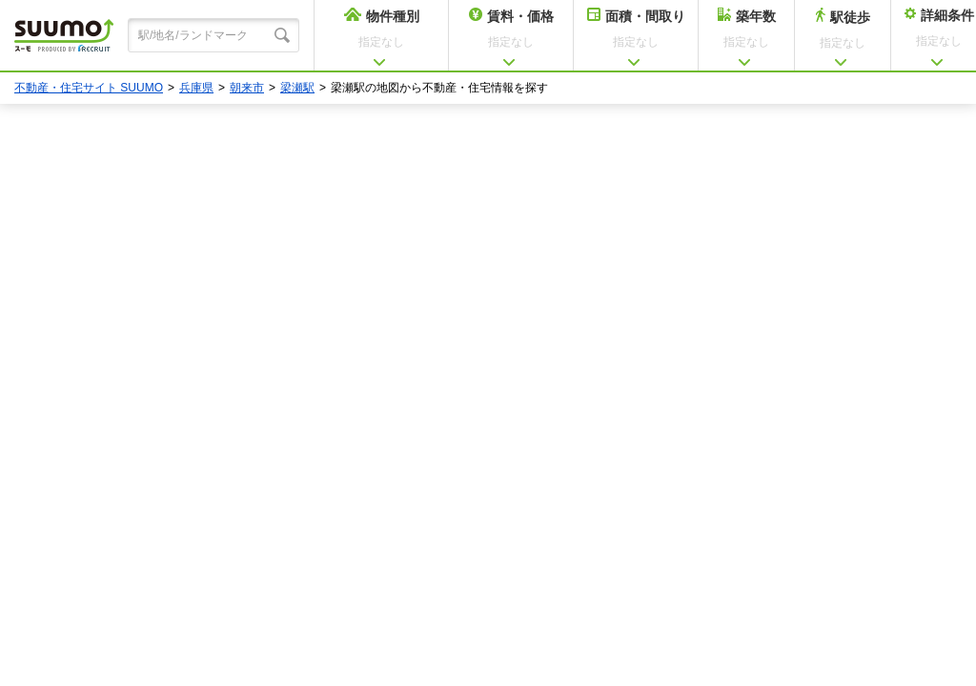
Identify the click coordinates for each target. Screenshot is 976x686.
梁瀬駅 (297, 87)
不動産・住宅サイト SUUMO (88, 87)
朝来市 (247, 87)
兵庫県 (196, 87)
